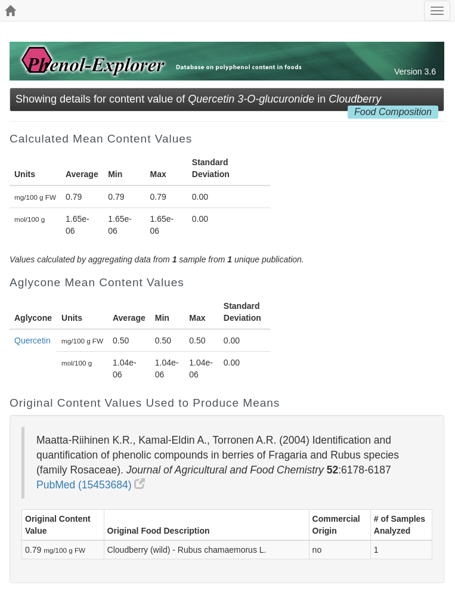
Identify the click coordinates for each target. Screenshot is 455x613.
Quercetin (32, 340)
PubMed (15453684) (90, 485)
